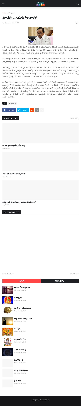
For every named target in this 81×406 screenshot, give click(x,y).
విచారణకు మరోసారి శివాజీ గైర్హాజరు (14, 174)
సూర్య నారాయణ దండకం (22, 308)
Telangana (11, 13)
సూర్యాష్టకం (18, 298)
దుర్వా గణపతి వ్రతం (21, 370)
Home (4, 13)
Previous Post (8, 273)
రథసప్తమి (17, 329)
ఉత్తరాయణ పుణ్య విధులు (23, 318)
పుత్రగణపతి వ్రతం (20, 339)
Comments (59, 281)
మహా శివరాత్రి (18, 360)
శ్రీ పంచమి (17, 381)
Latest (21, 281)
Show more (75, 118)
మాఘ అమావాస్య (20, 349)
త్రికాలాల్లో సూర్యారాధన (22, 287)
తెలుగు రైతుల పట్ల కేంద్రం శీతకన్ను (13, 145)
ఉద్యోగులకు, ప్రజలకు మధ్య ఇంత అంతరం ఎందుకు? (19, 202)
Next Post (73, 273)
